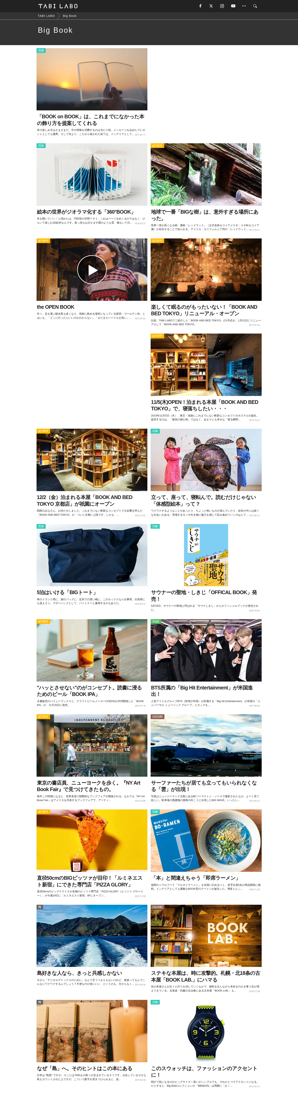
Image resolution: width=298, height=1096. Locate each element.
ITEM (41, 50)
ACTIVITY (157, 145)
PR (39, 907)
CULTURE (157, 716)
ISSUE (155, 621)
